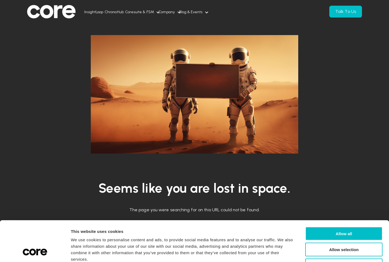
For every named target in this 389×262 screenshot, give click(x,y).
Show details (284, 251)
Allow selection (343, 211)
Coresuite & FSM (166, 12)
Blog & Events (238, 12)
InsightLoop (99, 12)
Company (204, 12)
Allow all (344, 195)
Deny (344, 227)
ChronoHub (130, 12)
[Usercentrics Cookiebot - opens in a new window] (35, 251)
